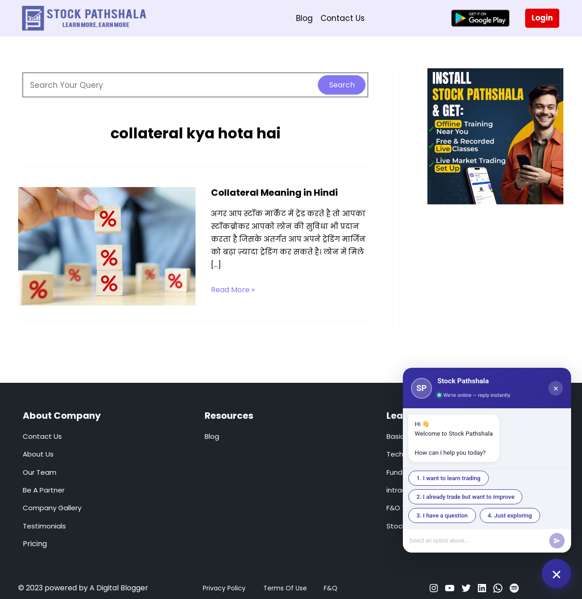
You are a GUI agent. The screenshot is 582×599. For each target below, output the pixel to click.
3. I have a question (442, 515)
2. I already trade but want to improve (465, 496)
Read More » (233, 290)
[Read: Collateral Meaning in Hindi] (107, 245)
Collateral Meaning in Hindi (274, 192)
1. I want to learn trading (448, 478)
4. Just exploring (510, 515)
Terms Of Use (285, 588)
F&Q (330, 588)
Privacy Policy (224, 588)
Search (342, 85)
